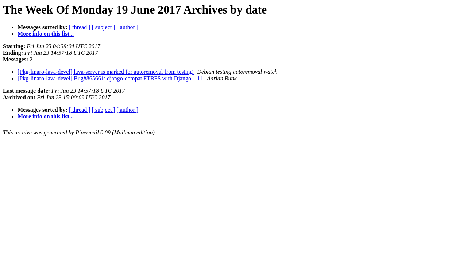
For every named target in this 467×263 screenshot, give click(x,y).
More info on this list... (46, 34)
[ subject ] (103, 27)
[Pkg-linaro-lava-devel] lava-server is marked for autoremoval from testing (106, 72)
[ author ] (128, 27)
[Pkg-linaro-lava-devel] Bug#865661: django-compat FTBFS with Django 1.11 (111, 78)
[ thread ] (79, 27)
